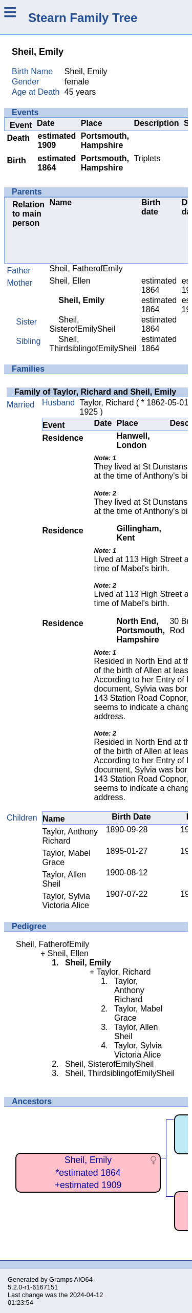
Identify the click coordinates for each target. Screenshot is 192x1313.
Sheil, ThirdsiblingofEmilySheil (93, 344)
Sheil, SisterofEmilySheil (83, 324)
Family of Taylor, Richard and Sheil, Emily (95, 392)
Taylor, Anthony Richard (70, 836)
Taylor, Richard (107, 402)
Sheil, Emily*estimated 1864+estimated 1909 (88, 1172)
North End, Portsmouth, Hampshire (141, 630)
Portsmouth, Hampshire (105, 140)
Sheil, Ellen (70, 280)
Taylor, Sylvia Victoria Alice (66, 901)
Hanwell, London (133, 440)
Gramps (61, 1279)
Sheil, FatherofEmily (86, 268)
